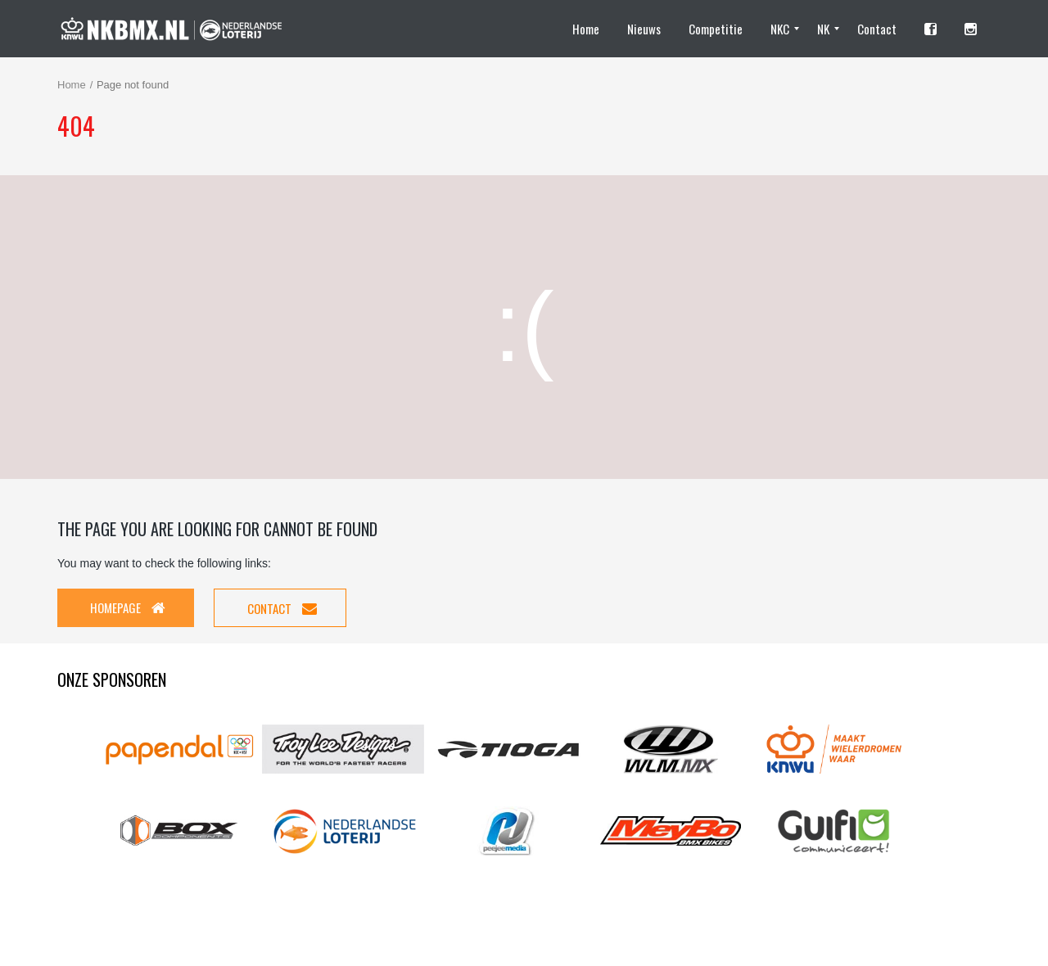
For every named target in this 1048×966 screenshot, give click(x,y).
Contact (282, 608)
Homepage (127, 607)
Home (71, 85)
